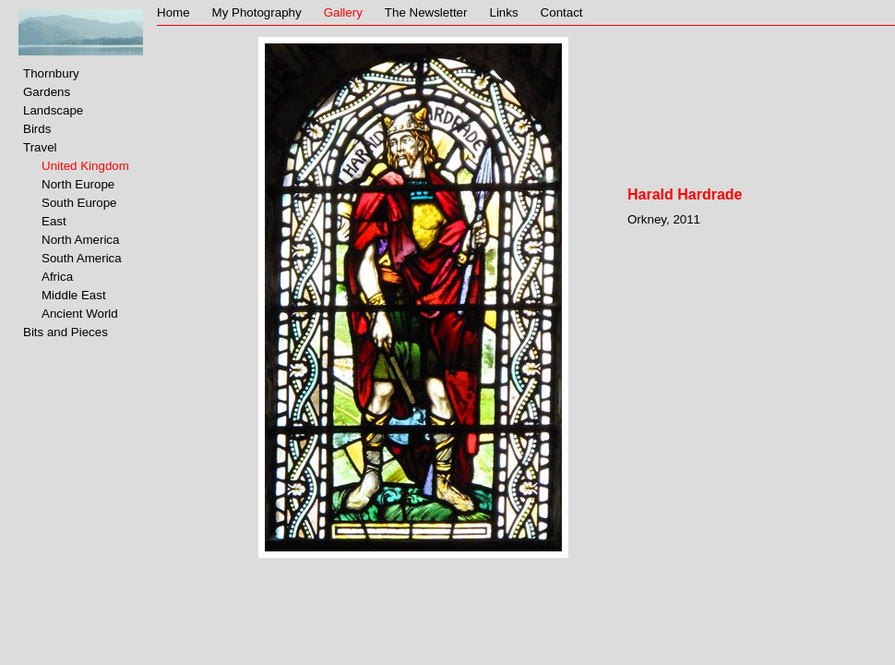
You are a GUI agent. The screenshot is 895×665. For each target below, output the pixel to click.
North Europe (78, 184)
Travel (40, 147)
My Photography (257, 12)
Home (173, 12)
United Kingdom (85, 166)
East (54, 221)
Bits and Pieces (65, 332)
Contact (562, 12)
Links (503, 12)
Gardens (46, 92)
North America (80, 240)
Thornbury (51, 73)
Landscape (53, 110)
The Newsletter (426, 12)
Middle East (74, 295)
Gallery (343, 12)
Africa (57, 277)
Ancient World (80, 313)
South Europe (79, 203)
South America (82, 258)
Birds (37, 129)
